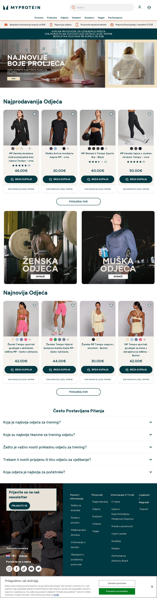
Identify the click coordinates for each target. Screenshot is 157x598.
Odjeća (64, 18)
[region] (78, 587)
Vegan (101, 18)
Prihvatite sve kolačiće (117, 591)
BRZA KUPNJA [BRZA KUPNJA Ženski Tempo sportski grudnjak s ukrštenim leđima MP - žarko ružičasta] (21, 370)
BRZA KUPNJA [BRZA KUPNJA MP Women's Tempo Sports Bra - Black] (97, 179)
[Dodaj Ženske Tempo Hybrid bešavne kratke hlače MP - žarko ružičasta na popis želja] (73, 305)
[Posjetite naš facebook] (16, 569)
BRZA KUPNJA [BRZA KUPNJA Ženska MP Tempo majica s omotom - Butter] (97, 370)
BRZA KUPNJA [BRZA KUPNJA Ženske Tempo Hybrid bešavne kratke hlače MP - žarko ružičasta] (59, 370)
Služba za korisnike (76, 508)
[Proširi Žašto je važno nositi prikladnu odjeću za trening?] (78, 447)
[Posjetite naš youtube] (31, 569)
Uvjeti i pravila (118, 533)
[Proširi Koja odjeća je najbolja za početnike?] (78, 472)
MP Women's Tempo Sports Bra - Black (97, 155)
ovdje (56, 595)
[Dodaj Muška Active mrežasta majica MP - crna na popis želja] (73, 114)
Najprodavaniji (100, 501)
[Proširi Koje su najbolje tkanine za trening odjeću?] (78, 434)
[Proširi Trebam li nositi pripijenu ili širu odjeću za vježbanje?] (78, 459)
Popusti (144, 509)
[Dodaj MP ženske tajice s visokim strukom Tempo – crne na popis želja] (149, 114)
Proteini (39, 18)
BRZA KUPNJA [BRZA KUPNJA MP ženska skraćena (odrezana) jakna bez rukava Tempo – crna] (21, 179)
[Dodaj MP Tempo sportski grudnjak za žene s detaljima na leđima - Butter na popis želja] (149, 305)
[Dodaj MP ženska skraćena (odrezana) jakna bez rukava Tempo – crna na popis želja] (34, 114)
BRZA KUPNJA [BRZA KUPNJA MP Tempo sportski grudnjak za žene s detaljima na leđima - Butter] (136, 370)
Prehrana (52, 18)
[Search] (73, 7)
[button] (12, 148)
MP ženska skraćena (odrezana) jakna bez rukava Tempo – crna (21, 157)
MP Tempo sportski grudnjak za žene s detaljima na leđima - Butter (135, 350)
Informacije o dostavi (78, 545)
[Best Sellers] (78, 64)
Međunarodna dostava (78, 532)
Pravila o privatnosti (122, 526)
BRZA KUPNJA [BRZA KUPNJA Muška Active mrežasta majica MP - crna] (59, 179)
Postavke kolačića (17, 548)
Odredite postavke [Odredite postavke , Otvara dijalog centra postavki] (117, 583)
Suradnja (116, 541)
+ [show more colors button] (29, 148)
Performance (115, 18)
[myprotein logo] (21, 7)
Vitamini (76, 18)
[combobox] (101, 7)
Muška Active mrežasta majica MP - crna (59, 155)
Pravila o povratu (75, 520)
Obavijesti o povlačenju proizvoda (77, 559)
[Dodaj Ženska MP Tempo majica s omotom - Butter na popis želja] (111, 305)
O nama (115, 501)
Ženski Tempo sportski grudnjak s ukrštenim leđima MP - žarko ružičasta (21, 348)
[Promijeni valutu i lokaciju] (31, 556)
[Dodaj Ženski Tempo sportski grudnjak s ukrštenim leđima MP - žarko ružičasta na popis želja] (34, 305)
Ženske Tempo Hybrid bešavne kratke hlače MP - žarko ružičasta (59, 348)
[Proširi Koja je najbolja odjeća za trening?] (78, 422)
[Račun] (140, 7)
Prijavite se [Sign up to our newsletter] (19, 505)
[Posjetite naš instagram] (9, 569)
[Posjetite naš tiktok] (24, 569)
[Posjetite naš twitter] (39, 569)
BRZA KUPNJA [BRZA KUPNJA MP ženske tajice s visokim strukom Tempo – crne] (136, 179)
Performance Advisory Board (119, 558)
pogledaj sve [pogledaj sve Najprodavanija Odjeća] (78, 201)
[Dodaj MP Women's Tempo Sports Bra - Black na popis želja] (111, 114)
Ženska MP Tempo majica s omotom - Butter (98, 346)
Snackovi (89, 18)
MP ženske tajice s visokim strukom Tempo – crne (136, 155)
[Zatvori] (152, 586)
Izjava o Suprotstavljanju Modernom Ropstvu (122, 514)
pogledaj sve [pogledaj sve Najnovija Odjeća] (78, 391)
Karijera (115, 548)
